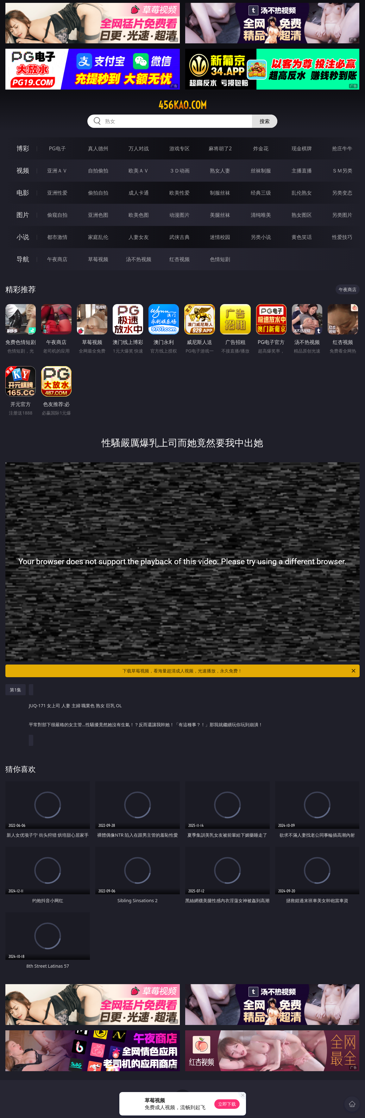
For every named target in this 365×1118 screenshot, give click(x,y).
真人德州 (98, 148)
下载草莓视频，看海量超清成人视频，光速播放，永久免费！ (239, 671)
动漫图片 (179, 214)
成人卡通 (139, 192)
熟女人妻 (220, 170)
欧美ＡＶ (139, 170)
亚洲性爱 (57, 192)
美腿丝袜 (220, 214)
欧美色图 (139, 214)
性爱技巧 (342, 237)
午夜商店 (57, 259)
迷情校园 (220, 237)
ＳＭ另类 (342, 170)
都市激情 (57, 237)
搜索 (265, 121)
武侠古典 (179, 237)
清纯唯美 (261, 214)
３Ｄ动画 (179, 170)
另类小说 (261, 237)
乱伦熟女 (302, 192)
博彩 (22, 148)
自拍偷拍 (98, 170)
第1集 (15, 690)
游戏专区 (179, 148)
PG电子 (57, 148)
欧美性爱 (179, 192)
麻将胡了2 (220, 148)
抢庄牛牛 (342, 148)
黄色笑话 (302, 237)
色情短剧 (220, 259)
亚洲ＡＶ (57, 170)
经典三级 (261, 192)
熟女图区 (302, 214)
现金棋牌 (302, 148)
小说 (22, 237)
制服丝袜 (220, 192)
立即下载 (227, 1104)
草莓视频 (98, 259)
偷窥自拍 (57, 214)
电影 (22, 192)
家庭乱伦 (98, 237)
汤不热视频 (138, 259)
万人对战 (139, 148)
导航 (22, 259)
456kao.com (182, 105)
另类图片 (342, 214)
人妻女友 (139, 237)
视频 (22, 170)
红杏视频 (179, 259)
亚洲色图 (98, 214)
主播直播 (302, 170)
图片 (22, 214)
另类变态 (342, 192)
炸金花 (260, 148)
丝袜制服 (261, 170)
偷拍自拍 (98, 192)
